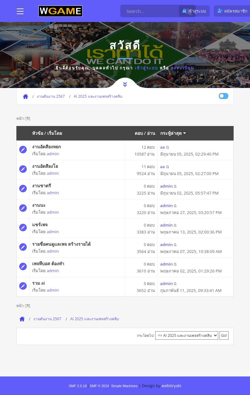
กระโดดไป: (145, 335)
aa (162, 147)
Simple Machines (124, 386)
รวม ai (38, 283)
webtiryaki (171, 385)
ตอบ (139, 133)
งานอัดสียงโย (45, 166)
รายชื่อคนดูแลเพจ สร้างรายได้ (61, 244)
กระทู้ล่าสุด (173, 133)
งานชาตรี (41, 186)
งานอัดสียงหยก (46, 147)
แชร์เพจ (40, 225)
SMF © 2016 (99, 386)
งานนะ (39, 205)
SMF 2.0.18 (78, 386)
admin (53, 153)
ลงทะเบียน (182, 68)
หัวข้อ (37, 133)
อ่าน (151, 133)
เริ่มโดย (54, 133)
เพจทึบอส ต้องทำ (48, 263)
